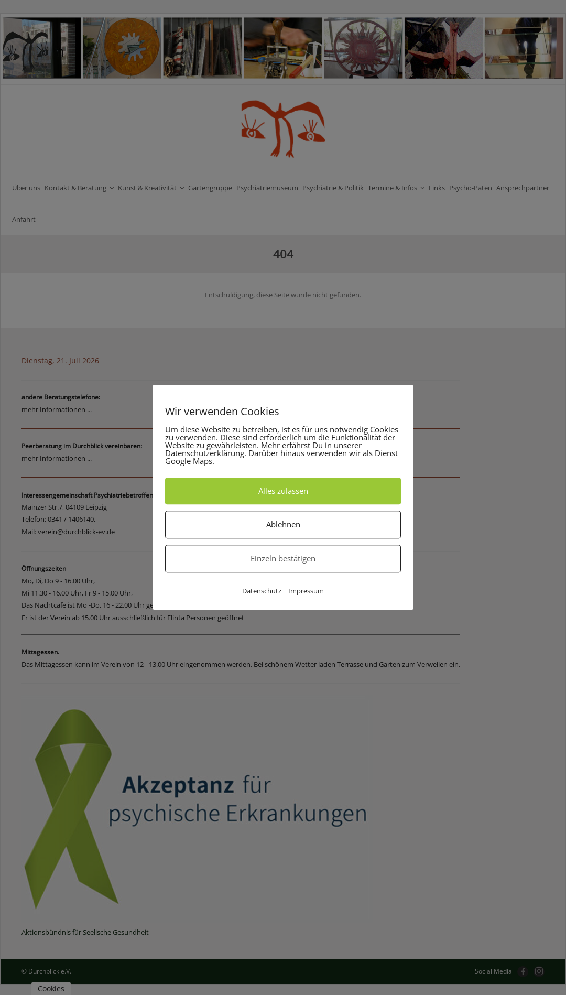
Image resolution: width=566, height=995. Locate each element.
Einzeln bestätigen (283, 558)
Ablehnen (283, 524)
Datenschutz (261, 591)
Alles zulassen (283, 490)
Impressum (306, 591)
